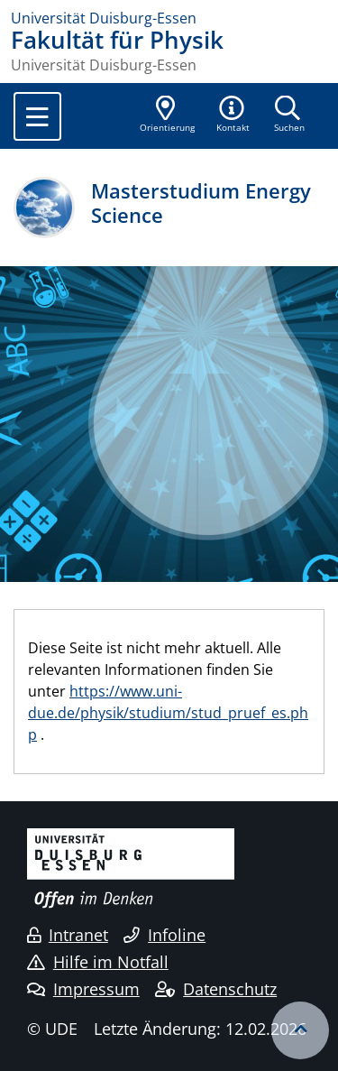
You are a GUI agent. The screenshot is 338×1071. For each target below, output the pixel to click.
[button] (233, 115)
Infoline (164, 935)
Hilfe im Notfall (98, 962)
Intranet (67, 935)
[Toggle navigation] (37, 116)
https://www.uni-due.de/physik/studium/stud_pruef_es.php (168, 712)
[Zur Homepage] (169, 18)
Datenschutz (216, 989)
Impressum (83, 989)
